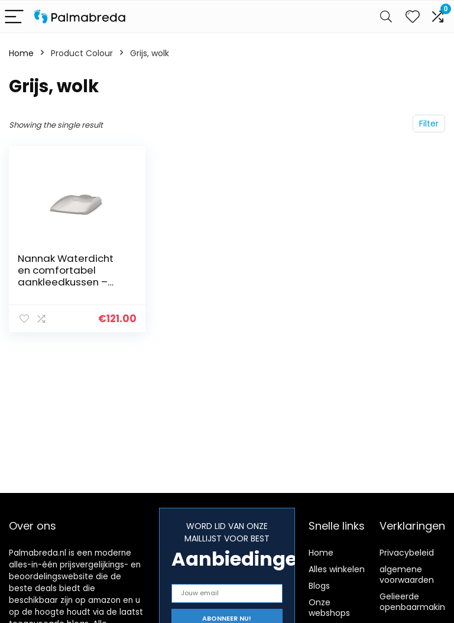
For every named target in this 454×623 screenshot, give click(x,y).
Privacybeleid (407, 553)
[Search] (386, 17)
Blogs (319, 586)
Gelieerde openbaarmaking (415, 601)
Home (21, 53)
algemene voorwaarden (407, 574)
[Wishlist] (413, 16)
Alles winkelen (337, 569)
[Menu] (14, 17)
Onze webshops (329, 607)
